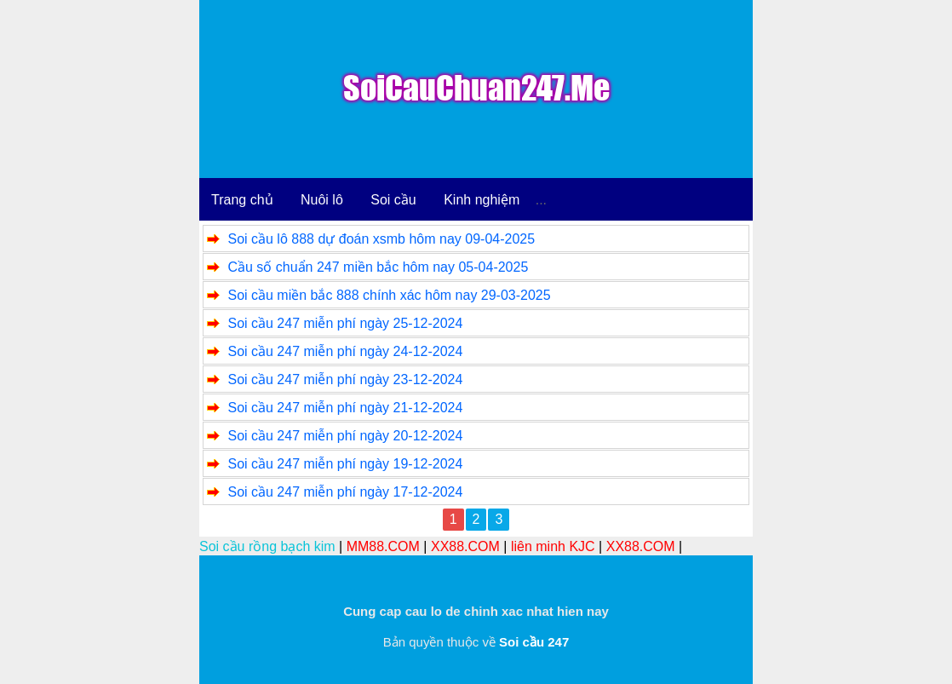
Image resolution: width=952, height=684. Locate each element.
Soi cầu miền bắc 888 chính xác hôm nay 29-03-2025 (388, 295)
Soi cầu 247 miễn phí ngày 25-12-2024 (344, 323)
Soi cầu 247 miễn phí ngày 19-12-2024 (344, 464)
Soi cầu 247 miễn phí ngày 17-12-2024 (344, 492)
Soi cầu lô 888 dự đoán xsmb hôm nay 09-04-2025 (381, 239)
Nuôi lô (322, 200)
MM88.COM (383, 546)
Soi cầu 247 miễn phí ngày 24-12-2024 (344, 351)
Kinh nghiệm (481, 200)
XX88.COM (465, 546)
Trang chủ (242, 200)
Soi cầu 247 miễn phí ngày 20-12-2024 (344, 435)
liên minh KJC (553, 546)
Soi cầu (393, 200)
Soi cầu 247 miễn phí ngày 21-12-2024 (344, 407)
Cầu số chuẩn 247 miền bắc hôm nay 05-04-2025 (377, 267)
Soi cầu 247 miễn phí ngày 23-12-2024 (344, 379)
